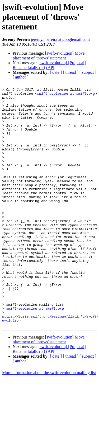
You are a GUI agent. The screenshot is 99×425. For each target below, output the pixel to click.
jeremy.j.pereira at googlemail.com (60, 39)
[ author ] (21, 77)
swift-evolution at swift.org (66, 95)
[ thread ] (70, 72)
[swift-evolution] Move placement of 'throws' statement (48, 55)
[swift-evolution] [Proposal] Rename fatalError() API (49, 65)
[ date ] (56, 72)
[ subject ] (87, 72)
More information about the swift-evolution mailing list (49, 420)
